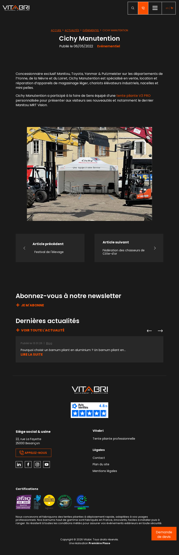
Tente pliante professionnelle (114, 439)
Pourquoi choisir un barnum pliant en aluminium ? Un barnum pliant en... (73, 350)
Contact (99, 458)
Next (160, 330)
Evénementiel (91, 30)
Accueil (56, 30)
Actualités (72, 30)
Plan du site (101, 464)
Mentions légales (105, 471)
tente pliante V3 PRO (133, 95)
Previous (149, 330)
